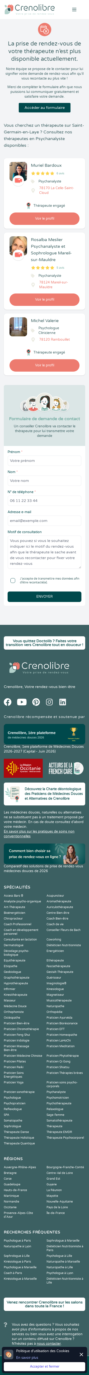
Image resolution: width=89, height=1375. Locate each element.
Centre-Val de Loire (60, 1173)
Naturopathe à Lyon (17, 1246)
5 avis (60, 267)
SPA (6, 1115)
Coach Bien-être (57, 918)
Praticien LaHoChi (59, 1040)
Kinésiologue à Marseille (20, 1278)
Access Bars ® (13, 895)
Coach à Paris (13, 1273)
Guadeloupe (12, 1184)
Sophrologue (12, 1126)
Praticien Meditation (61, 1046)
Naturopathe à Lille (60, 1267)
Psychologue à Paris (17, 1240)
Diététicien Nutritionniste (64, 945)
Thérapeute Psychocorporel (65, 1137)
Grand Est (53, 1178)
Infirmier (9, 989)
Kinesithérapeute (15, 994)
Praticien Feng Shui (17, 1034)
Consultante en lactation (20, 939)
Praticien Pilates (15, 1061)
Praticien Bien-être (16, 1023)
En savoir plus (27, 1358)
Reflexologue (13, 1109)
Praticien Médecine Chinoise (23, 1055)
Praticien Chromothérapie (21, 1029)
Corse (8, 1178)
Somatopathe (13, 1120)
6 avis (60, 173)
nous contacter (49, 1344)
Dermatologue (13, 945)
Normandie (11, 1201)
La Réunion (54, 1190)
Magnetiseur (55, 994)
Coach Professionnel (17, 924)
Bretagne (10, 1173)
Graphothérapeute (16, 977)
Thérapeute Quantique (19, 1143)
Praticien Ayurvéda (59, 1017)
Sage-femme (55, 1115)
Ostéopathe (12, 1017)
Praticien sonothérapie (19, 1092)
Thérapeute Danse (16, 1132)
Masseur (10, 1000)
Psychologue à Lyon (60, 1273)
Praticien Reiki (13, 1067)
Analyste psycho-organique (22, 901)
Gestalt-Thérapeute (60, 972)
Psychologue (12, 1097)
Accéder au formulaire (44, 107)
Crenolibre (13, 686)
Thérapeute (54, 1126)
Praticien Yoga (13, 1082)
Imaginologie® (56, 983)
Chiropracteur (13, 918)
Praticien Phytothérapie (63, 1055)
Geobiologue (12, 972)
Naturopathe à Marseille (63, 1261)
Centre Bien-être (58, 913)
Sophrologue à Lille (17, 1256)
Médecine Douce (15, 1006)
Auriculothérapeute (60, 907)
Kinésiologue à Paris (17, 1261)
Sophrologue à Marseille (63, 1240)
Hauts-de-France (15, 1190)
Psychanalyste (56, 1092)
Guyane (52, 1184)
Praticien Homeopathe (62, 1034)
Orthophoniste (14, 1012)
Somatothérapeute (59, 1120)
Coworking (54, 939)
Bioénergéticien (14, 913)
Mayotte (52, 1196)
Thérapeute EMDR (59, 1132)
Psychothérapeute (59, 1103)
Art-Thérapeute (14, 907)
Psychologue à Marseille (20, 1267)
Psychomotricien (58, 1097)
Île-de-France (56, 1213)
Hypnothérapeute (16, 983)
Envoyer (44, 597)
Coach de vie (55, 924)
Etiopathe (10, 966)
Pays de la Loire (57, 1207)
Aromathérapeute (59, 901)
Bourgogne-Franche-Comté (65, 1167)
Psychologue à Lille (59, 1256)
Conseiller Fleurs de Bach (63, 930)
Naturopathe (55, 1006)
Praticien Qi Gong (58, 1061)
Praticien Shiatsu (58, 1067)
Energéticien (55, 951)
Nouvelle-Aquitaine (60, 1201)
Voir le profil (44, 219)
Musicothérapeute (59, 1000)
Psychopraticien (14, 1103)
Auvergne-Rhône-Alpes (20, 1167)
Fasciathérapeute (58, 966)
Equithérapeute (14, 960)
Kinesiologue (55, 989)
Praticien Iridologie (16, 1040)
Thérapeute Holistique (19, 1137)
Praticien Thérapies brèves (65, 1073)
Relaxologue (55, 1109)
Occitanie (10, 1207)
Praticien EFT (56, 1029)
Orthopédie (54, 1012)
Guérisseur (54, 977)
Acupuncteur (55, 895)
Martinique (11, 1196)
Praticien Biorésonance (62, 1023)
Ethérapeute (55, 960)
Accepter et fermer (44, 1367)
